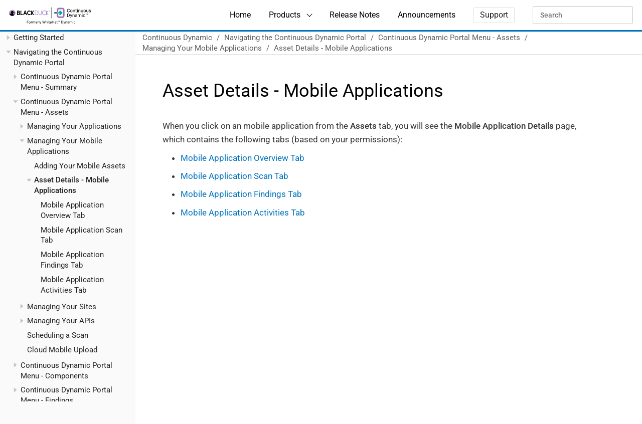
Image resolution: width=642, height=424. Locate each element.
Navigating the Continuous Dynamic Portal (295, 37)
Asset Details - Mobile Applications (333, 48)
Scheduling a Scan (57, 335)
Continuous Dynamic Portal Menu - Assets (449, 37)
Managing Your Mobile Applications (202, 48)
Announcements (426, 15)
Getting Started (39, 37)
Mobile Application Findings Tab (241, 194)
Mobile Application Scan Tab (234, 176)
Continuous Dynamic (177, 37)
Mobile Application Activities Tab (243, 212)
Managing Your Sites (61, 306)
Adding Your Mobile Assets (79, 165)
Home (240, 15)
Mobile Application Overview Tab (242, 158)
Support (494, 15)
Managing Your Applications (74, 126)
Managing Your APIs (61, 320)
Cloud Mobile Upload (62, 349)
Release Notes (355, 15)
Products (284, 15)
